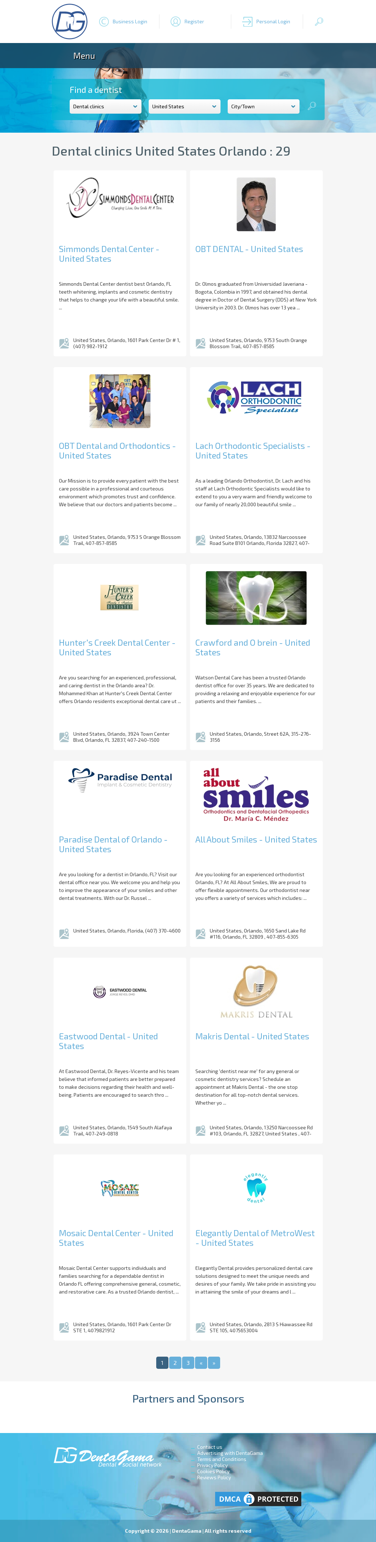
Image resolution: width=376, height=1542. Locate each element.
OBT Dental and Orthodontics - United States (117, 450)
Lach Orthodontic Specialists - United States (253, 450)
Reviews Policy (214, 1477)
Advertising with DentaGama (230, 1453)
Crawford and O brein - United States (252, 647)
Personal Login (273, 21)
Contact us (209, 1447)
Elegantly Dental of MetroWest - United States (255, 1238)
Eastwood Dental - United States (108, 1041)
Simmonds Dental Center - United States (109, 253)
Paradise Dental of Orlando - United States (113, 844)
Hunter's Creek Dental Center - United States (117, 647)
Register (194, 21)
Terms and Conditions (221, 1459)
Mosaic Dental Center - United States (116, 1238)
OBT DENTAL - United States (249, 248)
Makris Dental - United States (252, 1036)
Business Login (130, 21)
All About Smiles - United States (256, 839)
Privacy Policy (212, 1465)
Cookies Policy (213, 1471)
